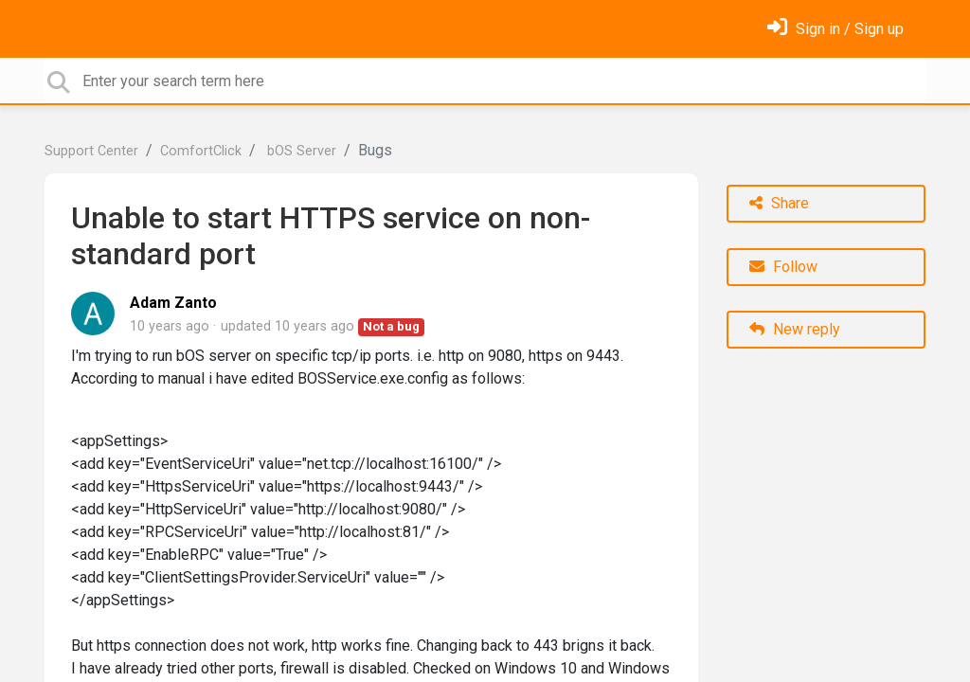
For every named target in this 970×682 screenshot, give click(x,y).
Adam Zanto (173, 303)
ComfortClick (201, 151)
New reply (794, 329)
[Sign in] (835, 28)
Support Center (91, 151)
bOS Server (299, 151)
